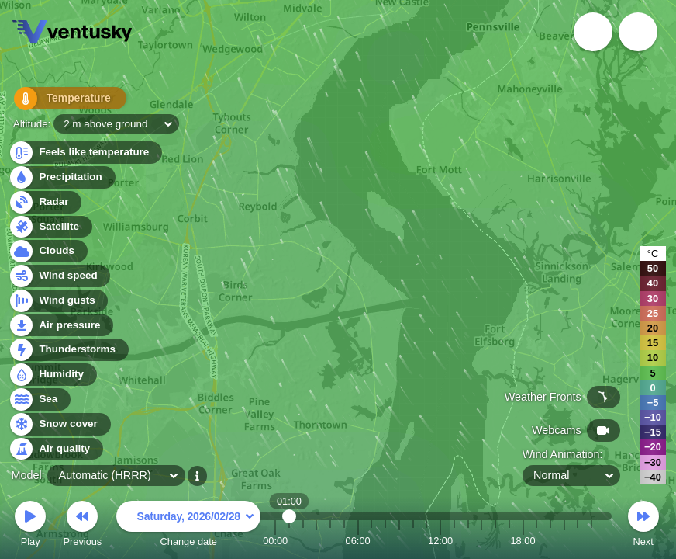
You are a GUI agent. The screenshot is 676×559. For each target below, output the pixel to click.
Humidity (52, 374)
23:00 (591, 541)
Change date (188, 526)
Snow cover (59, 424)
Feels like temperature (85, 152)
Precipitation (61, 177)
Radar (45, 202)
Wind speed (59, 276)
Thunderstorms (68, 350)
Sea (39, 399)
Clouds (47, 251)
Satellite (50, 227)
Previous (82, 526)
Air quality (55, 449)
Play (30, 526)
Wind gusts (58, 301)
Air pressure (61, 325)
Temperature (61, 100)
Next (643, 526)
